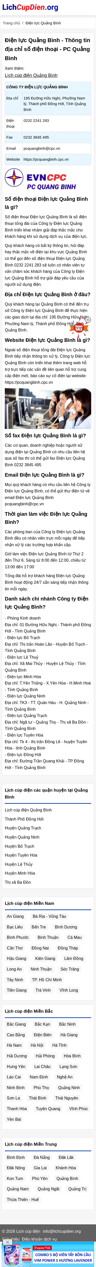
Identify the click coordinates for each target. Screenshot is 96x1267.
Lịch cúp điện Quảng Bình (31, 75)
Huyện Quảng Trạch (23, 828)
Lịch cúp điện (28, 1231)
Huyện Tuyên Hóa (21, 855)
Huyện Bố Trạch (19, 846)
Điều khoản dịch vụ (39, 1239)
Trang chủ (11, 23)
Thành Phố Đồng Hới (24, 819)
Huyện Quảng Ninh (22, 837)
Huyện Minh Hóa (20, 873)
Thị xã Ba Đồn (18, 882)
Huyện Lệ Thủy (19, 864)
